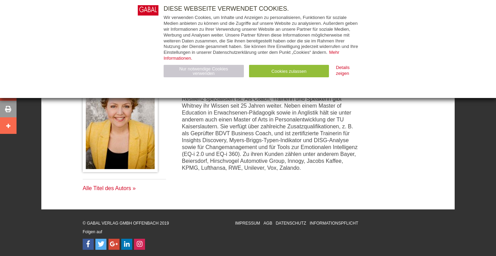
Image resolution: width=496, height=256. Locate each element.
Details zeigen (343, 70)
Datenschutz (291, 223)
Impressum (247, 223)
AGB (268, 223)
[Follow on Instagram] (139, 244)
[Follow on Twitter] (100, 244)
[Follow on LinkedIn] (126, 244)
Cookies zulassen (289, 71)
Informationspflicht (334, 223)
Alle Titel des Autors (107, 188)
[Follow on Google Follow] (114, 244)
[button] (8, 109)
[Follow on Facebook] (88, 244)
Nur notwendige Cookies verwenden (203, 71)
